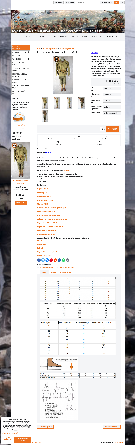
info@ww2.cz (20, 125)
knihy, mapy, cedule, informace (20, 75)
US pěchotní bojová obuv (45, 200)
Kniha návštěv (112, 37)
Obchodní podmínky (61, 37)
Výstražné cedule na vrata (20, 69)
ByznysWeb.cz (119, 442)
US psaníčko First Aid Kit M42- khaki (48, 223)
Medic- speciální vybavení (18, 92)
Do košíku (112, 129)
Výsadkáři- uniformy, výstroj (20, 86)
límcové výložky (42, 244)
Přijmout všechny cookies (23, 440)
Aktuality (93, 37)
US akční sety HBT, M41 (66, 267)
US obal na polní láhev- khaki (46, 230)
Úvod (20, 37)
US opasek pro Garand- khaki (46, 211)
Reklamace (75, 37)
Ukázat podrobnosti (8, 438)
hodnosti (40, 248)
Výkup (102, 37)
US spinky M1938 (42, 204)
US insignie (21, 59)
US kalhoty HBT (42, 192)
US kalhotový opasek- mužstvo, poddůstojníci (51, 208)
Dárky (84, 37)
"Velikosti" (66, 170)
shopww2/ (20, 129)
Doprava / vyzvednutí (42, 37)
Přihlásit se (58, 2)
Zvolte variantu (21, 203)
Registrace (70, 2)
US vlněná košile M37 (44, 196)
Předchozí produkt (45, 426)
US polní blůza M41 (43, 189)
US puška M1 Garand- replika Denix (48, 252)
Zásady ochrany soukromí (33, 442)
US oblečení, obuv (21, 52)
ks (103, 129)
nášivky (39, 240)
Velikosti (28, 37)
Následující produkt (112, 426)
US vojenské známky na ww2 (46, 234)
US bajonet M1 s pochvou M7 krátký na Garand (52, 219)
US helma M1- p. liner (44, 256)
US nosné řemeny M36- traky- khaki (48, 215)
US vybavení (21, 55)
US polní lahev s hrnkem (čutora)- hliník (50, 227)
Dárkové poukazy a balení (19, 80)
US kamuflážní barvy (21, 64)
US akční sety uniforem (47, 267)
